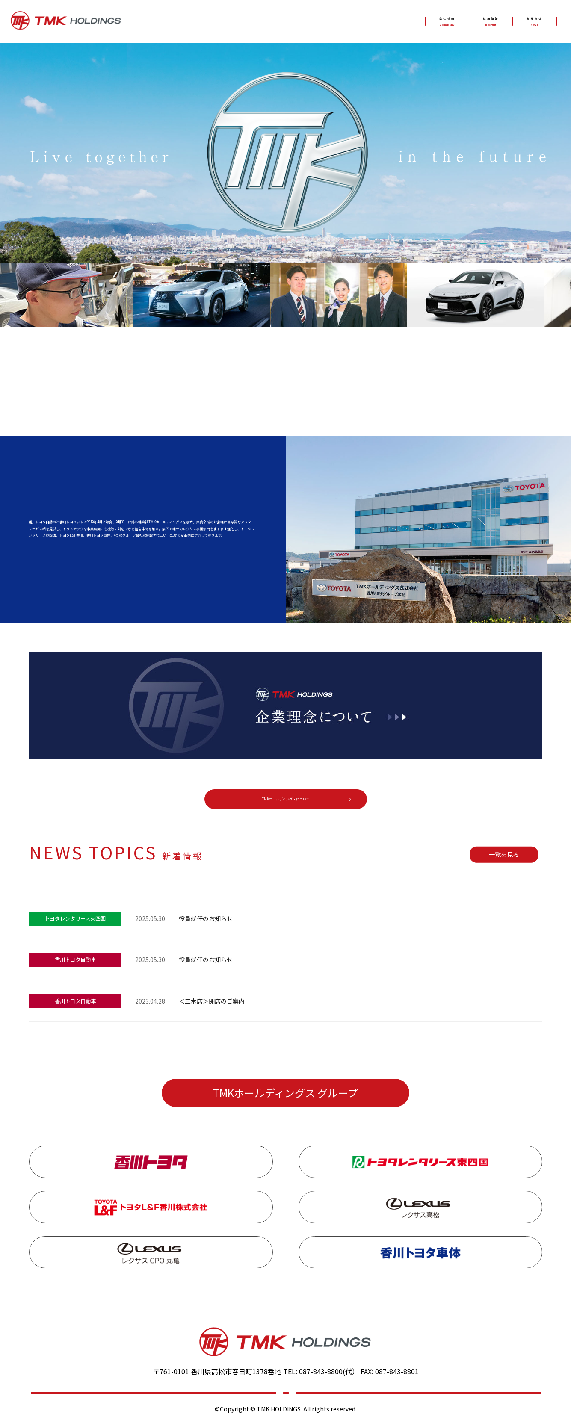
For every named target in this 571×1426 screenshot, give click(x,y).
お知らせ (524, 21)
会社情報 (394, 21)
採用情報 (459, 21)
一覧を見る (504, 859)
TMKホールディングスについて (285, 801)
